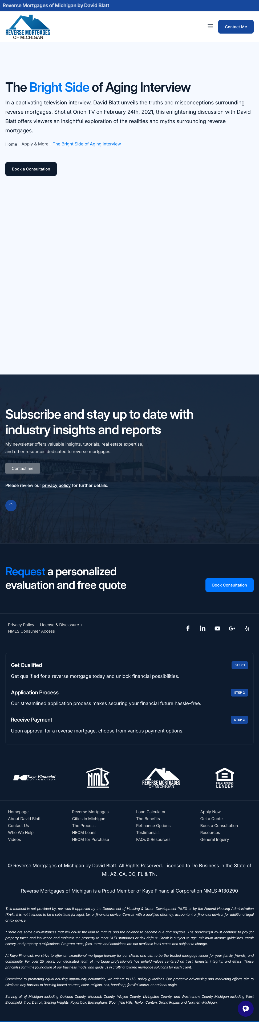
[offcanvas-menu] (210, 26)
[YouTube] (217, 628)
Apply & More (35, 143)
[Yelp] (247, 628)
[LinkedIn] (202, 628)
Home (11, 144)
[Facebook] (188, 628)
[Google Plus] (232, 628)
